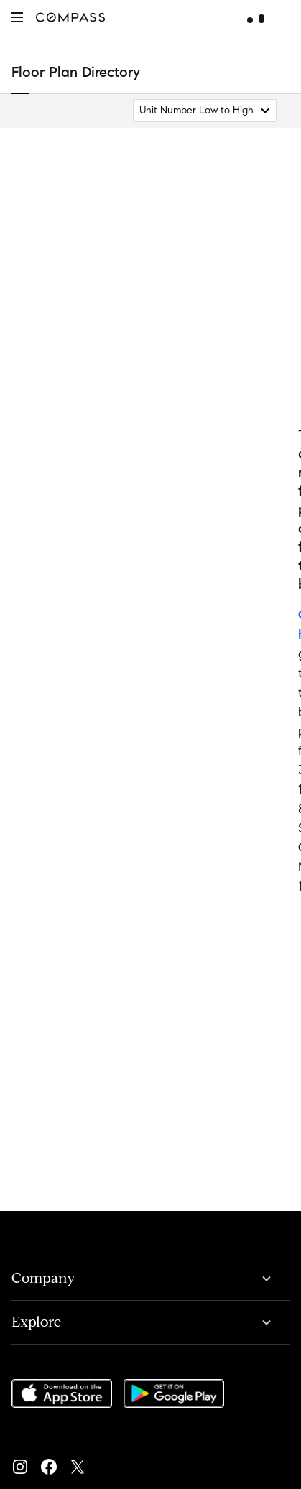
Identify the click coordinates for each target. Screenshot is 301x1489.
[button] (17, 17)
